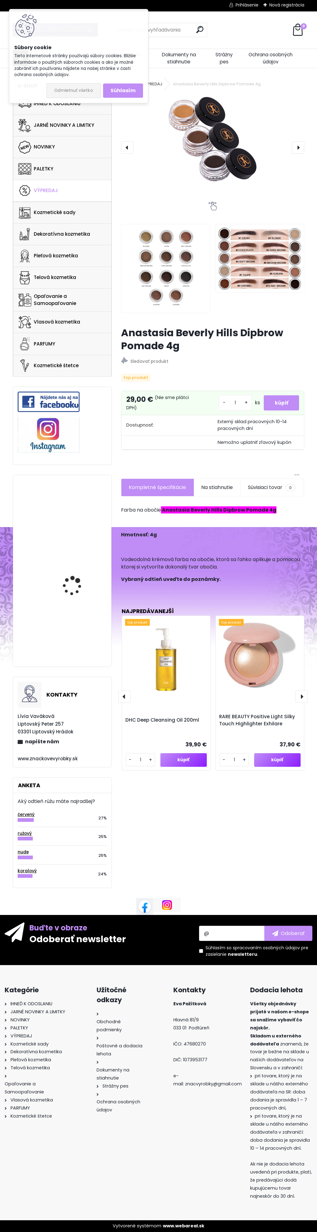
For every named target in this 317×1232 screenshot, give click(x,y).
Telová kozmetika (47, 277)
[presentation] (127, 147)
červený (26, 815)
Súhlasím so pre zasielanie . (257, 951)
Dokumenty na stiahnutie (179, 58)
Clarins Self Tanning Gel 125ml (79, 556)
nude (23, 852)
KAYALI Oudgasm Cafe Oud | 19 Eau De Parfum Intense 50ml (78, 505)
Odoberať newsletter (77, 939)
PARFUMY (36, 343)
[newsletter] (288, 933)
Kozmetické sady (47, 212)
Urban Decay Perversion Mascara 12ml (79, 626)
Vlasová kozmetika (49, 322)
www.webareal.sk (183, 1226)
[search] (199, 29)
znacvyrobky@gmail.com (213, 1084)
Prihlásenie (247, 5)
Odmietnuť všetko (73, 90)
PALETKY (35, 168)
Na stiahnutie (217, 487)
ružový (25, 833)
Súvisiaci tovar (271, 487)
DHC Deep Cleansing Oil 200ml (162, 720)
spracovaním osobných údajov (266, 948)
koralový (27, 871)
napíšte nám (42, 741)
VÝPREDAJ (38, 190)
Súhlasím (123, 90)
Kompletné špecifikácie (157, 487)
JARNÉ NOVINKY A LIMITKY (56, 125)
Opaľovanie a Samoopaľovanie (47, 300)
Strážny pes (224, 58)
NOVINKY (36, 147)
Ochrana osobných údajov (271, 58)
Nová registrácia (286, 5)
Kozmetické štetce (48, 365)
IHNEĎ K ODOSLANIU (49, 103)
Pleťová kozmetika (48, 256)
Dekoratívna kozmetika (54, 234)
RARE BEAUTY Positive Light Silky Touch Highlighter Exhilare (257, 720)
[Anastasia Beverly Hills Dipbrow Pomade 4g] (212, 139)
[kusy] (232, 402)
